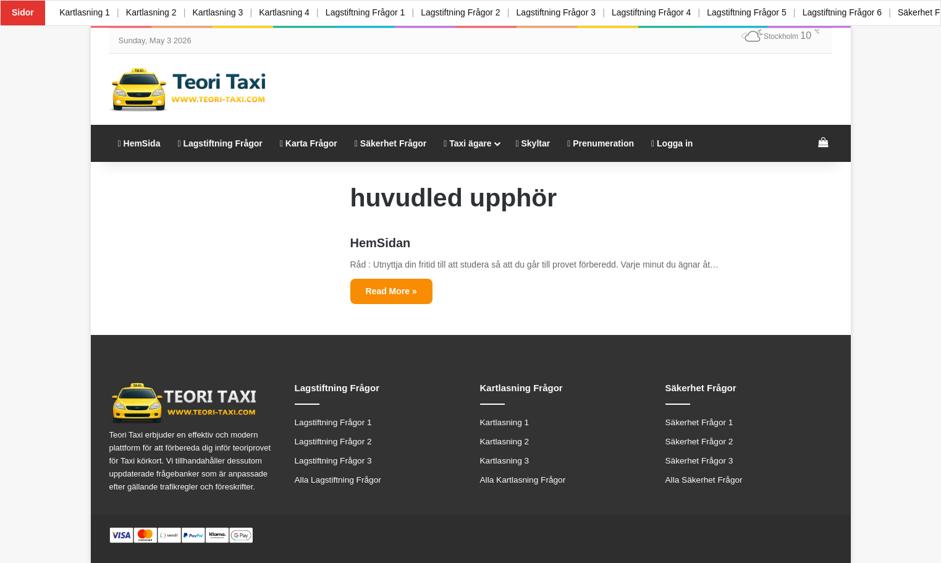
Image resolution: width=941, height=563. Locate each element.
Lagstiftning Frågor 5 (755, 12)
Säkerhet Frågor (390, 143)
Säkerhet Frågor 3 (699, 460)
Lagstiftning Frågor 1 (369, 12)
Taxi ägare (467, 143)
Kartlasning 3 (220, 12)
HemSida (139, 143)
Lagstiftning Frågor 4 (658, 12)
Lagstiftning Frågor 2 (465, 12)
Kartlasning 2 (152, 12)
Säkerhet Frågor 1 (699, 422)
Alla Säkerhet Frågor (704, 480)
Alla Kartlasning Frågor (523, 480)
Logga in (672, 143)
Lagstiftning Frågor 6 (851, 12)
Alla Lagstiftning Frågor (338, 480)
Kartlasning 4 (288, 12)
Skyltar (532, 143)
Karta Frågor (308, 143)
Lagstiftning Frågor (219, 143)
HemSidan (380, 243)
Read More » (391, 291)
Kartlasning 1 (85, 12)
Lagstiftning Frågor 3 (562, 12)
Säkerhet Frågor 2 (699, 441)
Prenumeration (600, 143)
